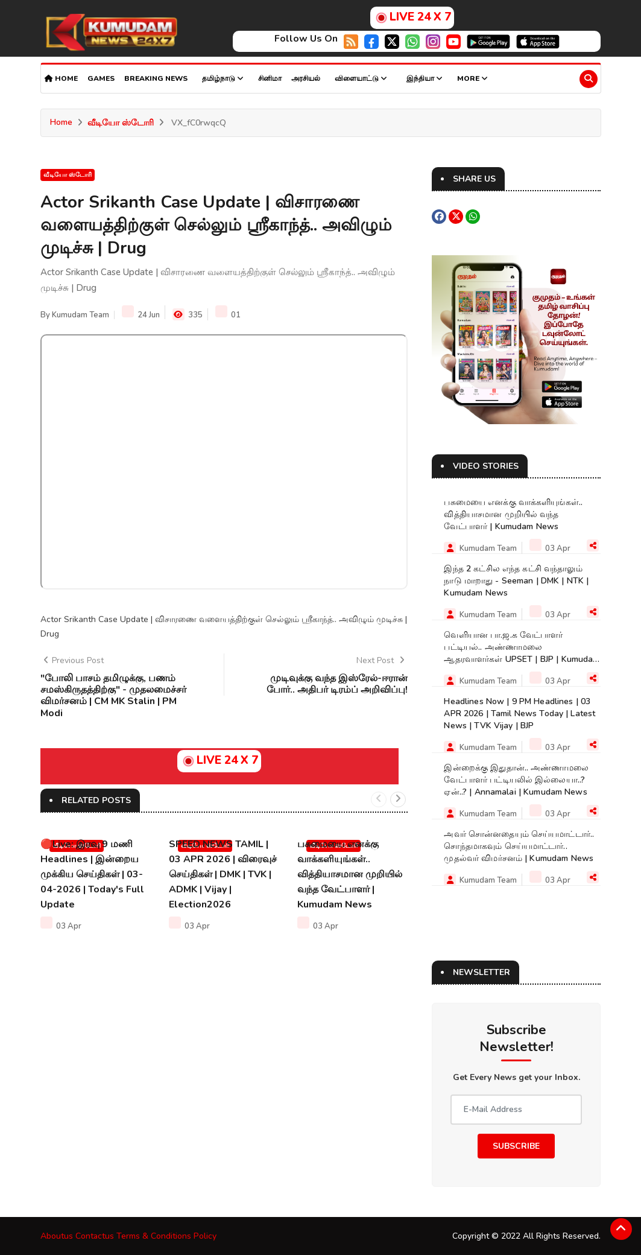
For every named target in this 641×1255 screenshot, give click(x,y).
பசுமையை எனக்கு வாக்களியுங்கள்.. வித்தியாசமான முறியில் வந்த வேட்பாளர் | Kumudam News (349, 873)
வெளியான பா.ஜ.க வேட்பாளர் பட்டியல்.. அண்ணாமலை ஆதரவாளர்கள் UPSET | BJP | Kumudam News (521, 652)
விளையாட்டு (361, 78)
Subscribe (516, 1145)
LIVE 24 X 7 (412, 17)
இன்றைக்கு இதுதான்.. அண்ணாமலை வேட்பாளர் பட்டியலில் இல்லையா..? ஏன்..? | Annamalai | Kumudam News (516, 779)
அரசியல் (305, 78)
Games (101, 78)
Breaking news (156, 78)
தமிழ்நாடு (223, 78)
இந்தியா (424, 78)
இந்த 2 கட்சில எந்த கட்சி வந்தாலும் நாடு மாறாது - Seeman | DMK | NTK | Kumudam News (516, 580)
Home (61, 78)
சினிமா (270, 78)
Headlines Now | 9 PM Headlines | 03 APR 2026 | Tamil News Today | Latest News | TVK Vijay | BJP (519, 713)
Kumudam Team (80, 315)
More (472, 78)
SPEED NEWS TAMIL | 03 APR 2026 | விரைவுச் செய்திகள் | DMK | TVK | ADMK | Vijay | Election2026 (223, 873)
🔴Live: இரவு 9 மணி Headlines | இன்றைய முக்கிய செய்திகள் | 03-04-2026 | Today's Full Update (92, 873)
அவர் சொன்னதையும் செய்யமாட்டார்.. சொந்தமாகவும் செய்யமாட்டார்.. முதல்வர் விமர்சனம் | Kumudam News (519, 845)
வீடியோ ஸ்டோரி (120, 123)
